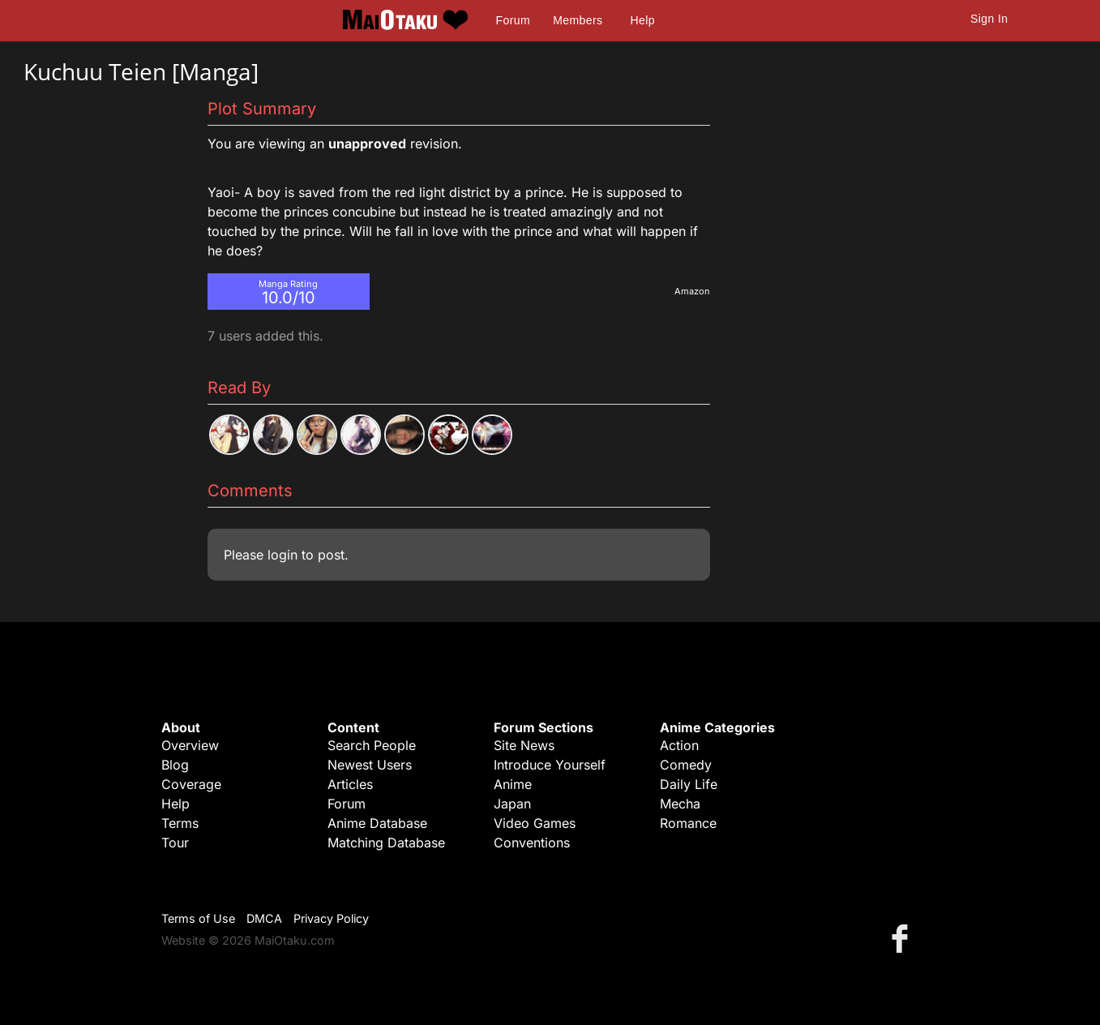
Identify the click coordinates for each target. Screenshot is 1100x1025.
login (282, 555)
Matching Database (386, 842)
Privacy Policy (331, 918)
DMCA (264, 918)
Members (577, 20)
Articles (350, 784)
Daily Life (688, 784)
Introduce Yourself (550, 765)
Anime (513, 784)
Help (643, 20)
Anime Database (377, 823)
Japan (512, 804)
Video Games (535, 823)
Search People (371, 745)
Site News (524, 745)
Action (679, 745)
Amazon (692, 291)
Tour (175, 842)
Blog (175, 765)
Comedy (686, 765)
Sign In (989, 18)
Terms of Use (198, 918)
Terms (180, 823)
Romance (688, 823)
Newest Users (369, 765)
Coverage (191, 784)
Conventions (532, 842)
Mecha (680, 804)
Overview (190, 745)
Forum (513, 20)
